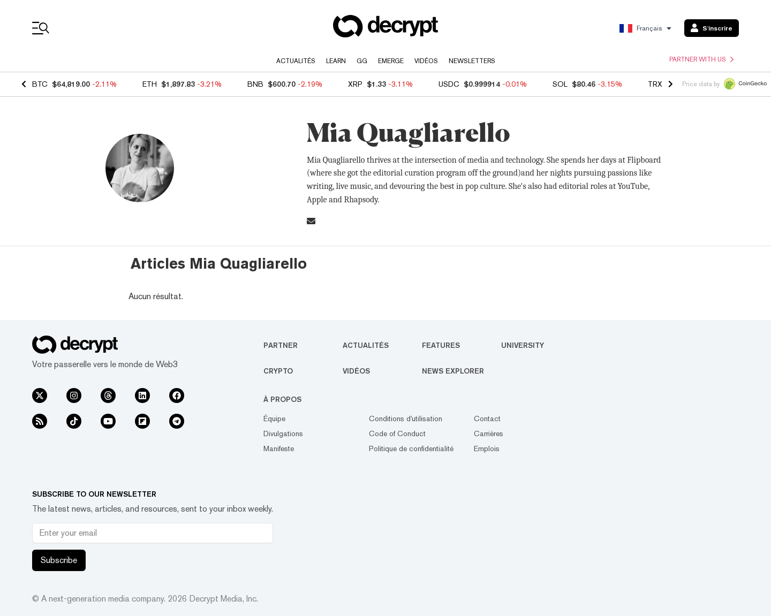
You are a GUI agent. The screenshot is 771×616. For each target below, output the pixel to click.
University (522, 345)
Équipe (274, 418)
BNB (255, 84)
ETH (149, 84)
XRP (355, 84)
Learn (336, 61)
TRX (655, 84)
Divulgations (283, 433)
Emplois (487, 448)
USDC (449, 84)
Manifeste (278, 448)
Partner (280, 345)
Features (441, 345)
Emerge (391, 61)
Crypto (278, 371)
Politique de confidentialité (411, 448)
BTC (40, 84)
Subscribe (59, 560)
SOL (560, 84)
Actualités (295, 61)
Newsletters (472, 61)
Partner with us (701, 59)
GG (362, 61)
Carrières (488, 433)
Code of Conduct (397, 433)
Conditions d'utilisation (405, 418)
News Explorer (453, 371)
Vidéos (426, 61)
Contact (487, 418)
